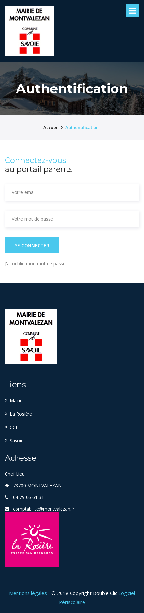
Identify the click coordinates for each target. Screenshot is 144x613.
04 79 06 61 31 (28, 497)
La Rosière (21, 414)
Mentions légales (28, 593)
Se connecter (32, 245)
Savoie (17, 440)
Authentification (82, 127)
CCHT (16, 427)
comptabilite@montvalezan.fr (43, 509)
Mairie (16, 401)
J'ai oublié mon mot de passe (35, 263)
